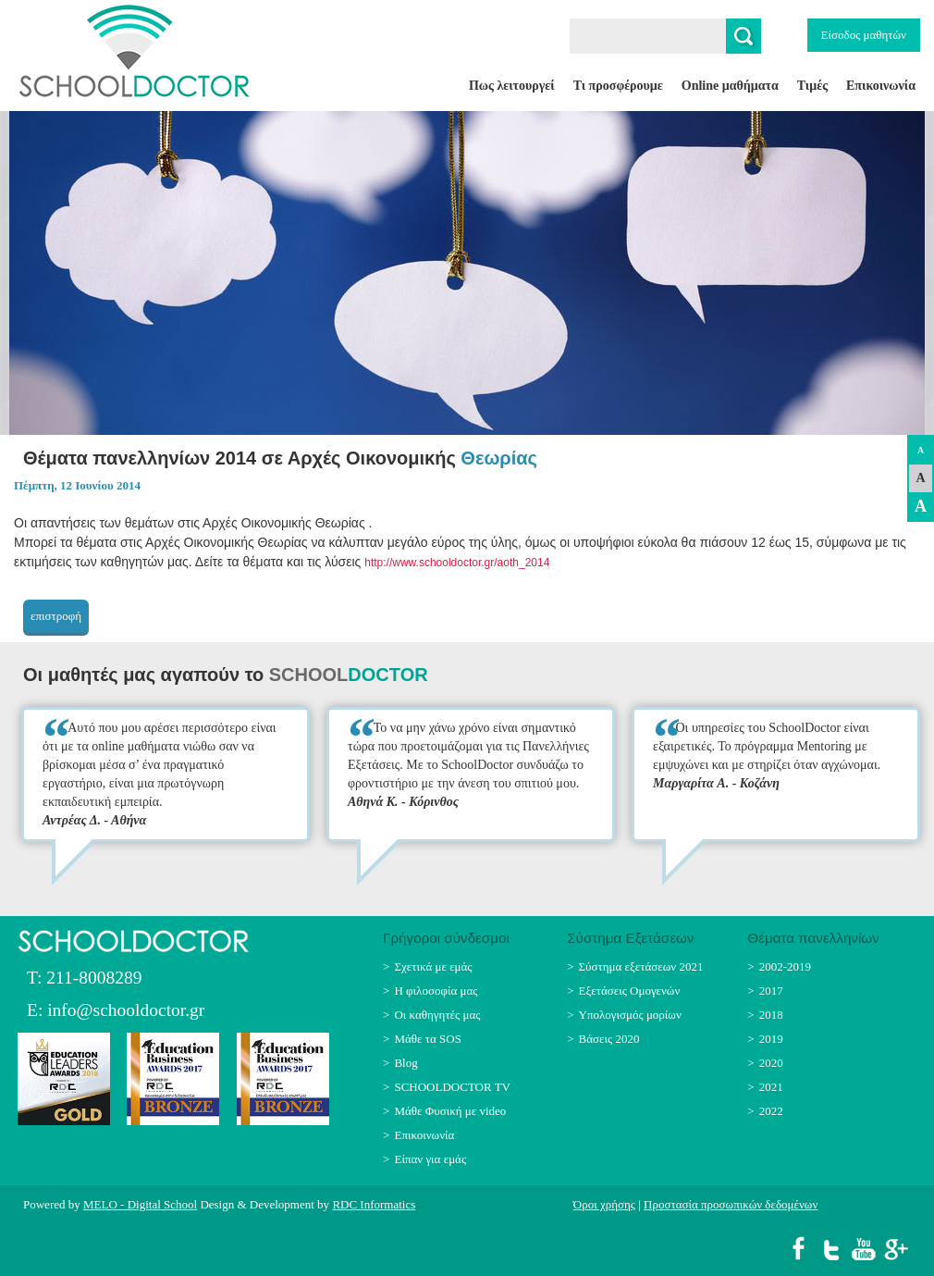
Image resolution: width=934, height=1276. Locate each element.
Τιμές (812, 86)
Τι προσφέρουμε (618, 86)
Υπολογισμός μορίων (630, 1015)
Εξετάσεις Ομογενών (630, 990)
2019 (771, 1039)
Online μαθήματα (730, 86)
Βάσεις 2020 (609, 1039)
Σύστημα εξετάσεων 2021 (641, 966)
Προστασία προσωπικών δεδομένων (730, 1204)
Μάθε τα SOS (427, 1039)
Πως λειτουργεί (512, 86)
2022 (771, 1111)
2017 (771, 990)
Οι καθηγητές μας (437, 1015)
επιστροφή (56, 616)
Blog (405, 1063)
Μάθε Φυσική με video (450, 1111)
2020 (771, 1063)
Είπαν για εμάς (430, 1159)
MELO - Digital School (140, 1204)
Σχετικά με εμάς (433, 966)
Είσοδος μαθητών (863, 35)
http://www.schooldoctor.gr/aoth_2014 (456, 562)
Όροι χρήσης (604, 1204)
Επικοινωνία (881, 86)
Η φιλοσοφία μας (435, 990)
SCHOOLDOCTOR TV (452, 1087)
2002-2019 (785, 966)
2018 (771, 1015)
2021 (771, 1087)
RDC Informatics (373, 1204)
